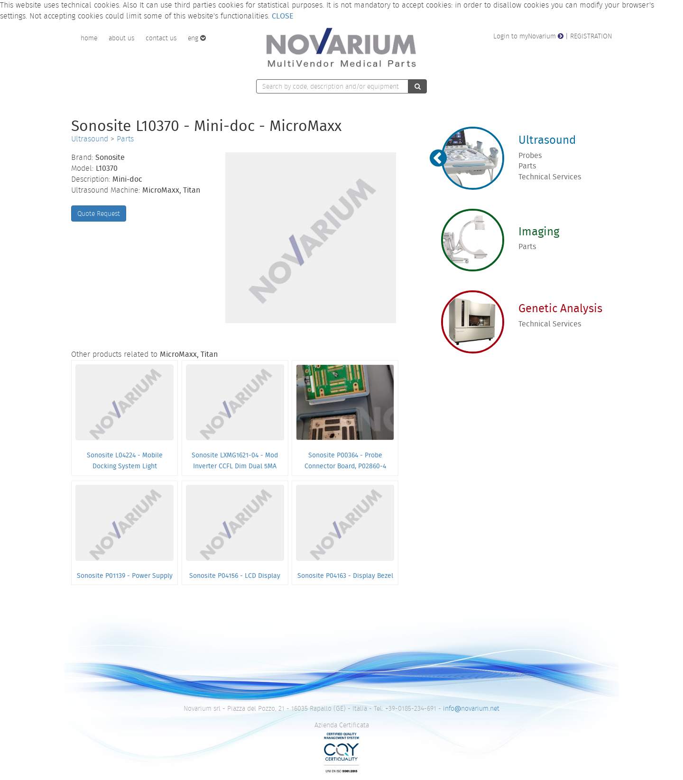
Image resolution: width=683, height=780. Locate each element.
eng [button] (197, 38)
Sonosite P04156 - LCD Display (234, 575)
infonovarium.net (471, 708)
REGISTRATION (591, 36)
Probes (530, 155)
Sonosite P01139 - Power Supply (125, 575)
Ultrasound (89, 138)
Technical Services (549, 176)
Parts (125, 138)
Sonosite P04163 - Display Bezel (345, 575)
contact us (161, 38)
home (89, 38)
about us (121, 38)
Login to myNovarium (528, 36)
